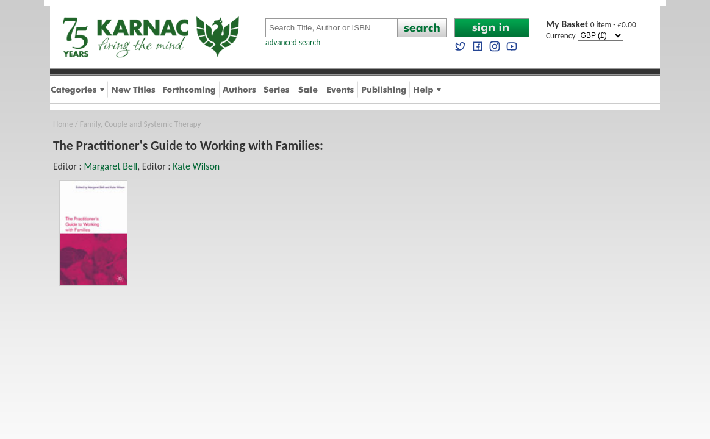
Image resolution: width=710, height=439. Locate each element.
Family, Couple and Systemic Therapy (140, 124)
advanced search (292, 42)
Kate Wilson (196, 166)
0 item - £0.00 (591, 25)
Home (63, 124)
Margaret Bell (110, 166)
